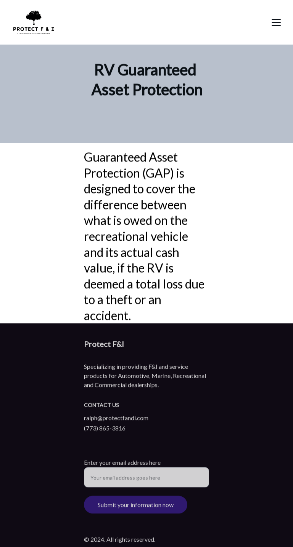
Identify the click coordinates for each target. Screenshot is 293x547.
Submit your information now (136, 507)
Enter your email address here (122, 465)
